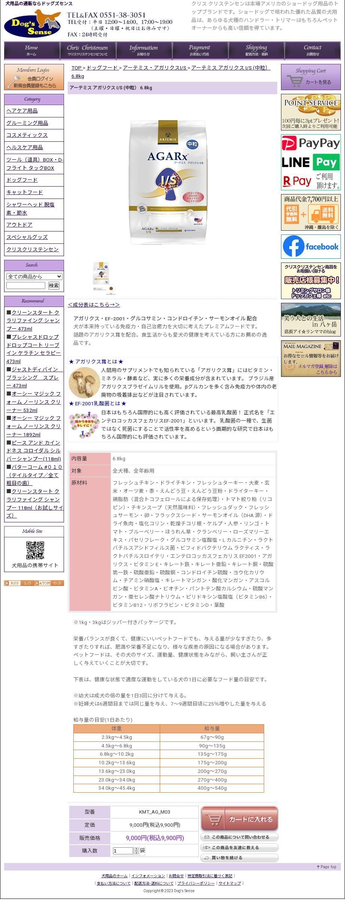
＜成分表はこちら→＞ (94, 305)
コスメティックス (27, 135)
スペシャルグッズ (27, 237)
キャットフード (24, 192)
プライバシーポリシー (196, 883)
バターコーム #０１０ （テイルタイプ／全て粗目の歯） (34, 475)
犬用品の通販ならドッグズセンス (39, 3)
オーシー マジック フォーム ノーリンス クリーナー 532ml (33, 402)
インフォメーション (148, 876)
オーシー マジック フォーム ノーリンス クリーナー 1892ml (33, 426)
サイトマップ (230, 883)
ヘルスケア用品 (24, 147)
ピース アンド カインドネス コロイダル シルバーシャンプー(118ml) (33, 451)
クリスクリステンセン (32, 249)
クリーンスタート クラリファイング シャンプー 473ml (33, 321)
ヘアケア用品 (22, 111)
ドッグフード (22, 180)
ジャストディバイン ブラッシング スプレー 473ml (34, 377)
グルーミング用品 (27, 123)
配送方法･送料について (154, 883)
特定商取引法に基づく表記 (209, 876)
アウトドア (19, 225)
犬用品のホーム (114, 876)
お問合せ (176, 876)
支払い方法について (114, 883)
